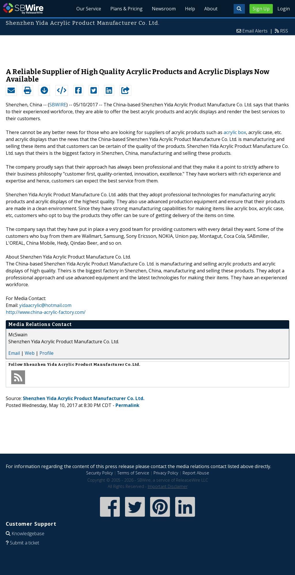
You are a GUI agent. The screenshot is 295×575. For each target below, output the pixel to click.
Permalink (127, 405)
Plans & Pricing (126, 8)
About (211, 8)
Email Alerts (255, 31)
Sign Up (261, 8)
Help (190, 8)
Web (30, 353)
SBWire (23, 8)
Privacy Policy (166, 473)
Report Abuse (196, 473)
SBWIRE (57, 104)
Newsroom (164, 8)
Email (14, 353)
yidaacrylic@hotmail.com (45, 305)
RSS (284, 31)
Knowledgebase (28, 533)
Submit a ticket (24, 543)
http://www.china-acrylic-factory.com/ (46, 312)
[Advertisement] (147, 49)
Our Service (88, 8)
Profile (46, 353)
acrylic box (235, 132)
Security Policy (99, 473)
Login (283, 8)
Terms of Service (133, 473)
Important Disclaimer (168, 486)
